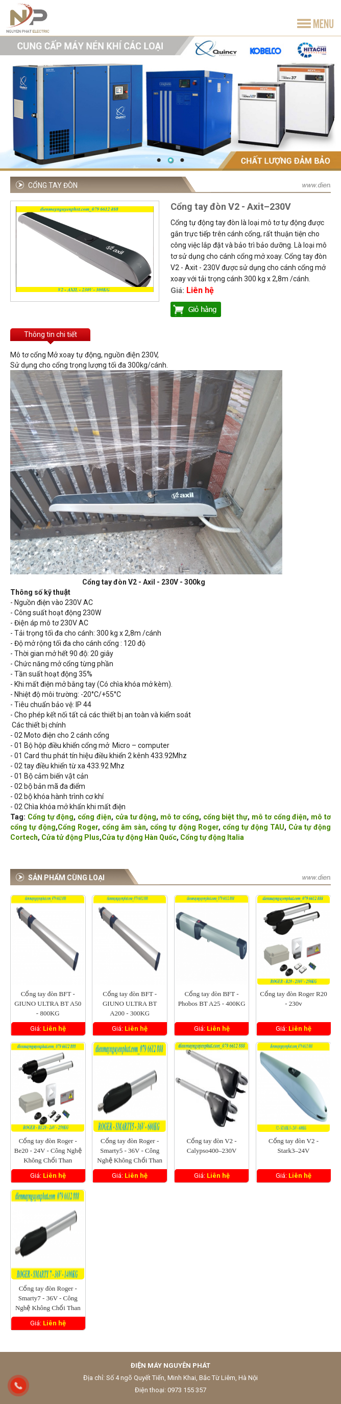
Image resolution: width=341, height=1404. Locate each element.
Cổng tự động (51, 817)
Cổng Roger (78, 827)
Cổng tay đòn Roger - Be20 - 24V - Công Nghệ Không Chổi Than (48, 1150)
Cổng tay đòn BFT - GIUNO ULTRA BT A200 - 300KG (130, 1003)
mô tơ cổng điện (279, 817)
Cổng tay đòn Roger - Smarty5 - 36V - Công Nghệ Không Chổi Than (129, 1150)
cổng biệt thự (225, 817)
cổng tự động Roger (184, 827)
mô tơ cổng (179, 817)
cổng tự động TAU (253, 827)
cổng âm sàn (124, 827)
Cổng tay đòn (53, 185)
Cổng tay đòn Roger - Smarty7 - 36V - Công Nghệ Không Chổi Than (48, 1298)
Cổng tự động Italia (212, 837)
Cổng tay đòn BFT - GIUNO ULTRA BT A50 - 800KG (47, 1003)
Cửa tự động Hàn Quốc (139, 837)
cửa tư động (136, 817)
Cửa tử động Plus (70, 837)
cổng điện (94, 817)
